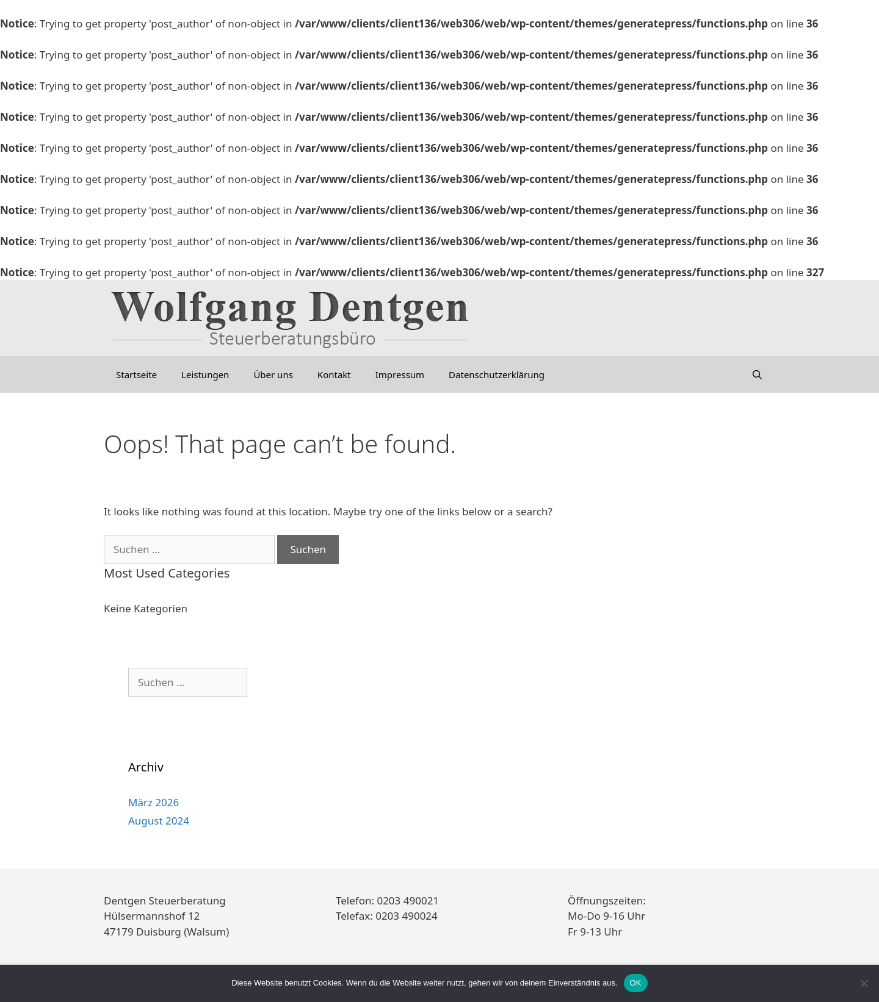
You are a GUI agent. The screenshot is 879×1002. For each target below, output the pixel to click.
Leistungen (205, 374)
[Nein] (864, 983)
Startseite (136, 374)
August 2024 (158, 821)
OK (636, 982)
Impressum (399, 374)
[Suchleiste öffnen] (757, 374)
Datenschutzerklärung (496, 374)
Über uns (272, 374)
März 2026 (153, 802)
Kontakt (334, 374)
